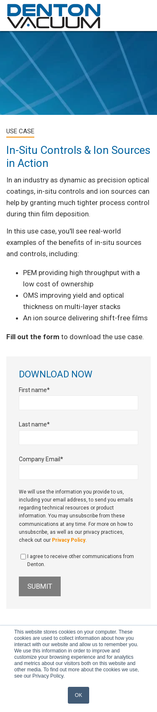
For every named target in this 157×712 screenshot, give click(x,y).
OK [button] (78, 695)
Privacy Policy (68, 540)
